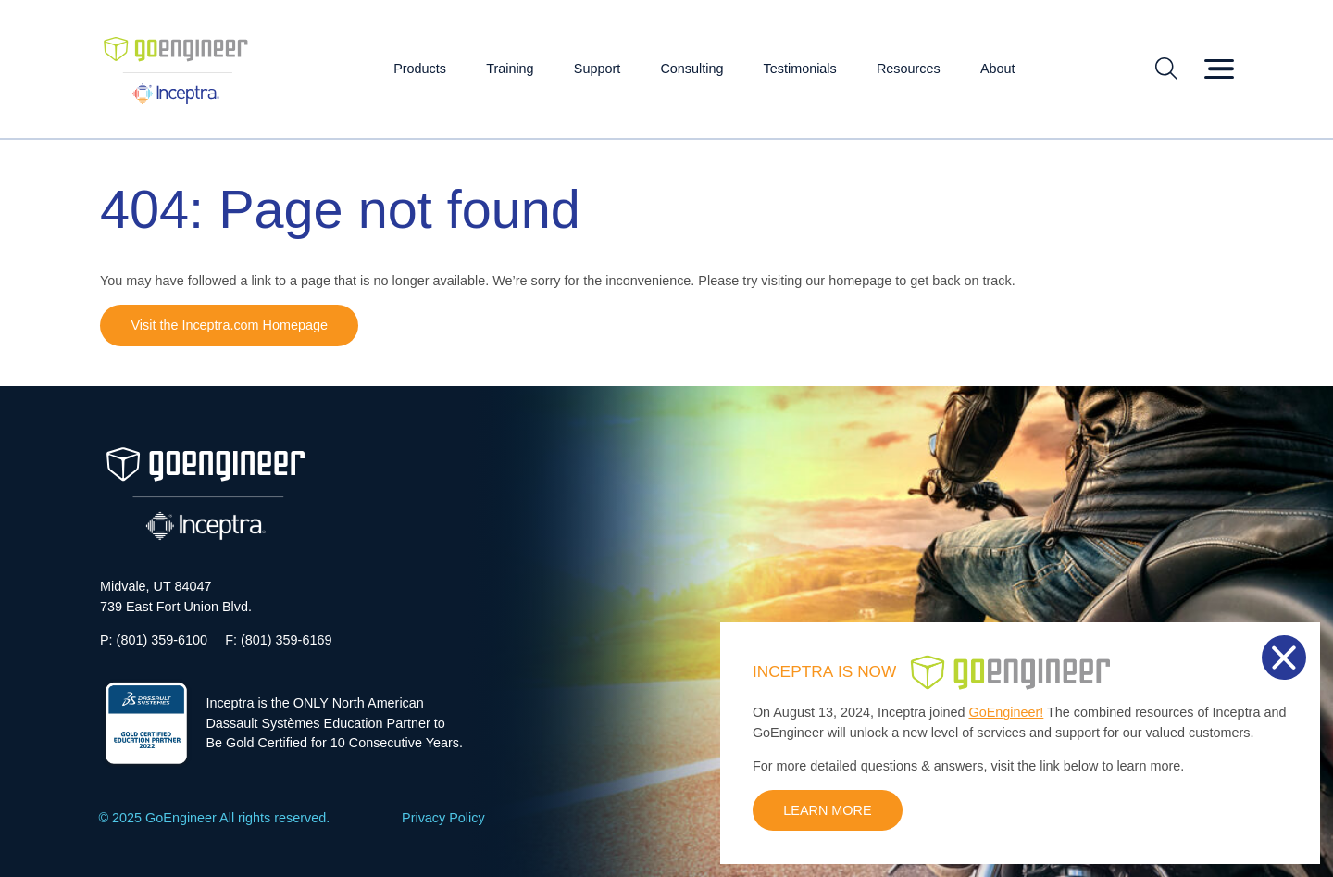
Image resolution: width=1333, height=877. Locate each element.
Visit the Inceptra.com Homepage (229, 325)
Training (509, 68)
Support (597, 68)
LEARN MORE (827, 810)
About (997, 68)
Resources (909, 68)
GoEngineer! (1006, 712)
